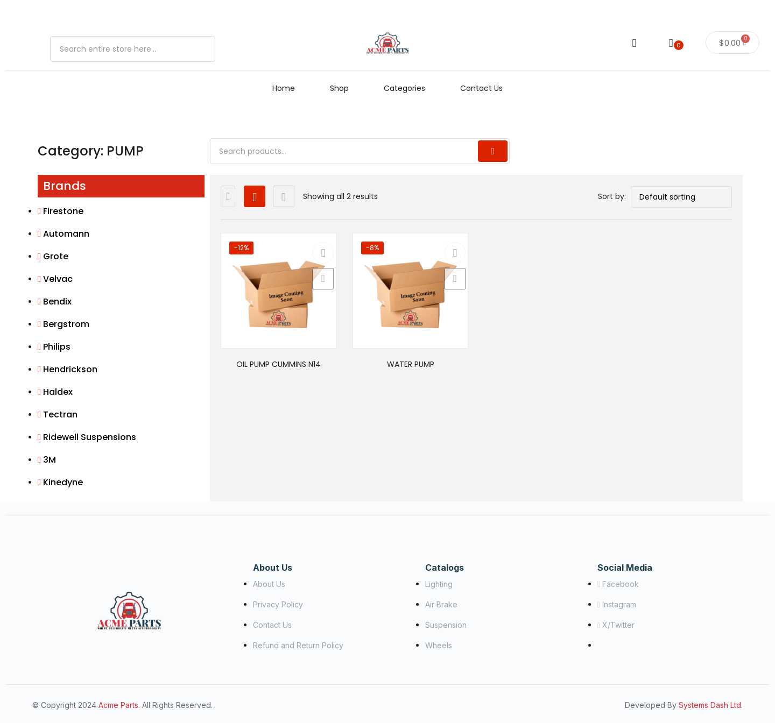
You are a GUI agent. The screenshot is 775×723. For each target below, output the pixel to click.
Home (283, 88)
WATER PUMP (410, 364)
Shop (339, 88)
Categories (404, 88)
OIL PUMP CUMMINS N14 (278, 364)
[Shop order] (681, 197)
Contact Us (481, 88)
